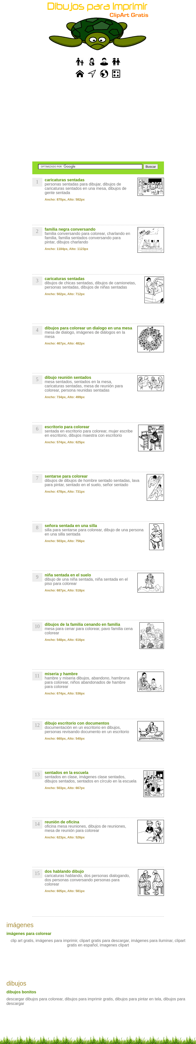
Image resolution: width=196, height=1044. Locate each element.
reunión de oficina (62, 822)
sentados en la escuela (66, 772)
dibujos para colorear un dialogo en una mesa (88, 328)
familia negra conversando (70, 229)
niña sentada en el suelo (68, 575)
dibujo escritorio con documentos (77, 723)
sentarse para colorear (66, 476)
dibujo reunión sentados (68, 377)
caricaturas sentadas (65, 180)
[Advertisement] (98, 120)
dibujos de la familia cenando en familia (82, 624)
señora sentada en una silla (71, 526)
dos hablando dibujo (64, 871)
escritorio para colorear (67, 427)
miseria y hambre (61, 674)
